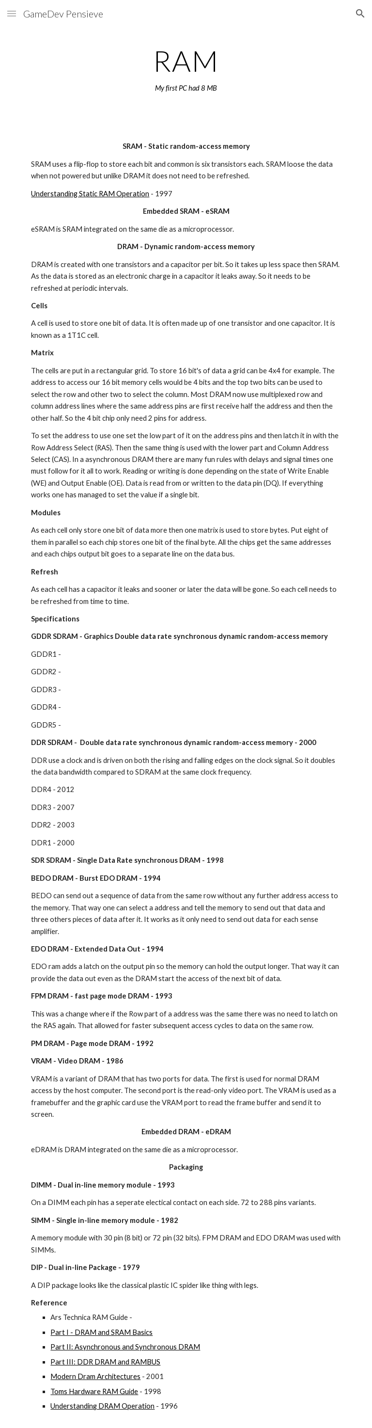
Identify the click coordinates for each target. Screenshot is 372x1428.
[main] (185, 69)
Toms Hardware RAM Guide (94, 1391)
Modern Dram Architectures (95, 1376)
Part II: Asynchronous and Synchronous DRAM (125, 1347)
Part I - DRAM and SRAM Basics (101, 1332)
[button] (11, 13)
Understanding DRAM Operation (102, 1406)
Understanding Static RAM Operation (90, 194)
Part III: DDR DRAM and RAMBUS (105, 1362)
